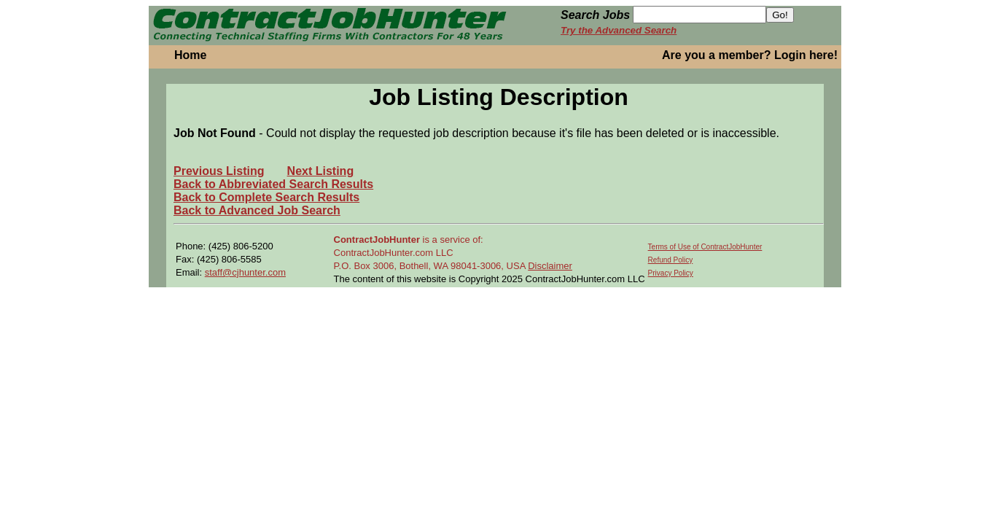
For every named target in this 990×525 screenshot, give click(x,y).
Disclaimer (550, 265)
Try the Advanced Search (619, 30)
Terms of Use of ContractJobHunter (705, 247)
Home (190, 55)
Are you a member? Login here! (750, 55)
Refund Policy (670, 260)
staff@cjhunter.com (245, 272)
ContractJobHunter (377, 239)
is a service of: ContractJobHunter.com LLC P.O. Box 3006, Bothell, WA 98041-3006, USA (431, 252)
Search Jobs (595, 15)
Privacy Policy (670, 273)
